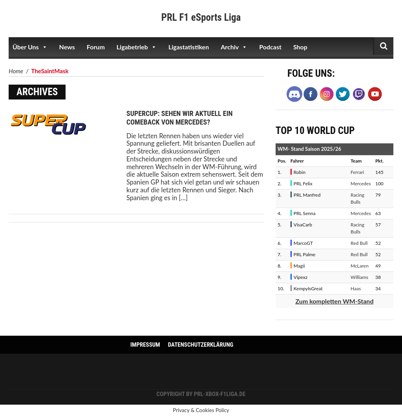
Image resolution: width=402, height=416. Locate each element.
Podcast (270, 47)
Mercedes (361, 183)
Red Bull (359, 243)
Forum (96, 47)
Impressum (145, 344)
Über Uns (30, 47)
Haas (356, 288)
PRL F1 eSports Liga (201, 17)
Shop (300, 47)
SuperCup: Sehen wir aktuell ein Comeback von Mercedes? (179, 117)
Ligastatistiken (188, 47)
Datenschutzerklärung (201, 344)
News (67, 47)
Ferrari (357, 172)
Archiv (234, 47)
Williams (359, 277)
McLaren (360, 266)
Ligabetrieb (137, 47)
